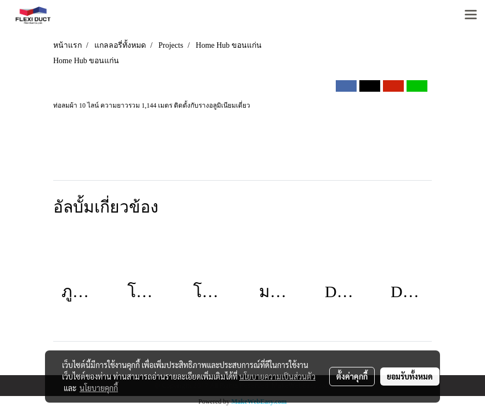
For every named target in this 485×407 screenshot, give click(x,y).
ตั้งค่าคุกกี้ (352, 376)
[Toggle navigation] (471, 15)
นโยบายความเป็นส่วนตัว (277, 376)
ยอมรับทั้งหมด (410, 376)
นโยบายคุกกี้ (99, 388)
